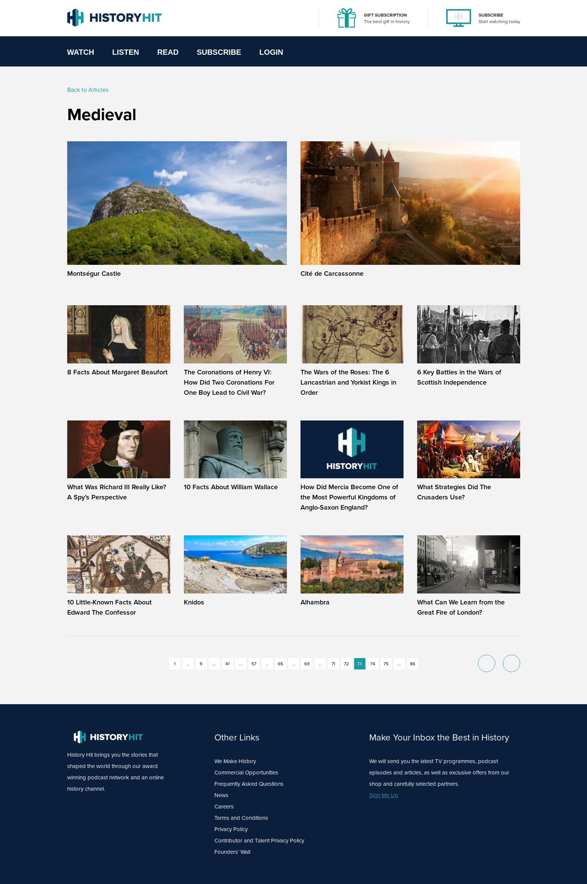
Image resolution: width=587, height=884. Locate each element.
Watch (80, 52)
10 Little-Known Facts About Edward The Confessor (109, 607)
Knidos (194, 602)
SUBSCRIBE (491, 15)
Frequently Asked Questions (248, 784)
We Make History (235, 761)
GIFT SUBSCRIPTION (385, 15)
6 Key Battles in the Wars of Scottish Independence (459, 377)
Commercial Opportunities (246, 772)
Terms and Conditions (241, 818)
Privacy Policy (231, 829)
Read (168, 52)
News (221, 795)
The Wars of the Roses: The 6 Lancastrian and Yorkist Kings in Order (348, 382)
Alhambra (315, 602)
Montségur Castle (94, 273)
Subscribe (219, 52)
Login (271, 52)
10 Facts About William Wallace (231, 487)
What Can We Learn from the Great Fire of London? (461, 607)
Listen (125, 52)
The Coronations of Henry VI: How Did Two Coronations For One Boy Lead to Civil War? (229, 382)
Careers (224, 806)
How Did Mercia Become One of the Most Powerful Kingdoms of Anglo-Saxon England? (349, 497)
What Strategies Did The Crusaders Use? (454, 492)
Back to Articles (87, 89)
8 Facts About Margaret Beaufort (117, 372)
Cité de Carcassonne (332, 273)
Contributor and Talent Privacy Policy (259, 840)
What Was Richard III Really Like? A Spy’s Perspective (116, 492)
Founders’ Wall (232, 852)
